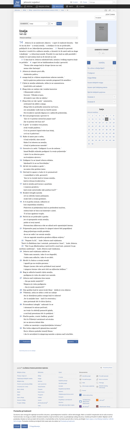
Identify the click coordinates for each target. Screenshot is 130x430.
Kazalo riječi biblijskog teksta (97, 87)
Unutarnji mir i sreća (22, 386)
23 (22, 246)
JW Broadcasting (43, 403)
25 (21, 260)
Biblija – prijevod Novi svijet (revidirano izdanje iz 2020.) (43, 10)
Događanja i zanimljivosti (65, 399)
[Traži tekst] (101, 2)
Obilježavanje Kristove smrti (66, 394)
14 (21, 42)
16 (21, 172)
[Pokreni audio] (105, 10)
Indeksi (40, 397)
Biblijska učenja (21, 372)
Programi (40, 395)
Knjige (39, 378)
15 (21, 166)
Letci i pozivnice (42, 384)
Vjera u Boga (20, 397)
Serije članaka (41, 386)
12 (21, 136)
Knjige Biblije (92, 78)
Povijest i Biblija (21, 403)
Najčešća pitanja (63, 380)
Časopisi (40, 389)
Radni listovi (41, 392)
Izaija (62, 10)
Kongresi (61, 397)
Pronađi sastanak (102, 376)
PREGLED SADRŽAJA (92, 112)
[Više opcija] (113, 10)
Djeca (18, 395)
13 (21, 148)
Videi (39, 405)
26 (21, 272)
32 (21, 328)
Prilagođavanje (35, 426)
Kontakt (61, 386)
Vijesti (60, 372)
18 (21, 193)
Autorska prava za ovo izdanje (27, 350)
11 (21, 124)
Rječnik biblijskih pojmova (96, 92)
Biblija (24, 10)
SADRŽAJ (102, 63)
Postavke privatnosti (67, 421)
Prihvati (17, 426)
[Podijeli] (109, 10)
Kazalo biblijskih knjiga (95, 83)
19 (21, 202)
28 (21, 290)
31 (21, 316)
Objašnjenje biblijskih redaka (24, 378)
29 (21, 292)
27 (21, 278)
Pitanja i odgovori (22, 376)
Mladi (18, 392)
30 (21, 304)
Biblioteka (17, 10)
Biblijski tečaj (20, 381)
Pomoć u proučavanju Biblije (24, 384)
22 (22, 240)
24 (21, 251)
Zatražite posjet (63, 383)
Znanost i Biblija (21, 400)
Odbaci (24, 426)
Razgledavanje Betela (64, 389)
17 (21, 184)
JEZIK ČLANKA (110, 14)
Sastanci (61, 391)
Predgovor (91, 73)
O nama (61, 377)
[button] (42, 6)
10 (21, 116)
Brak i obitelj (20, 389)
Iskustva (61, 402)
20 (21, 216)
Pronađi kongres (85, 379)
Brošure (40, 381)
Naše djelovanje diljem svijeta (66, 405)
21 (21, 228)
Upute (39, 400)
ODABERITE (24, 24)
